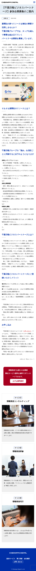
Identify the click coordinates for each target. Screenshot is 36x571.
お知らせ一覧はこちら (26, 359)
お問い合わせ (27, 331)
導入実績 (19, 558)
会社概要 (27, 558)
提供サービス (10, 558)
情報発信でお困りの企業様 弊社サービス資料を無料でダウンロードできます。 (18, 376)
